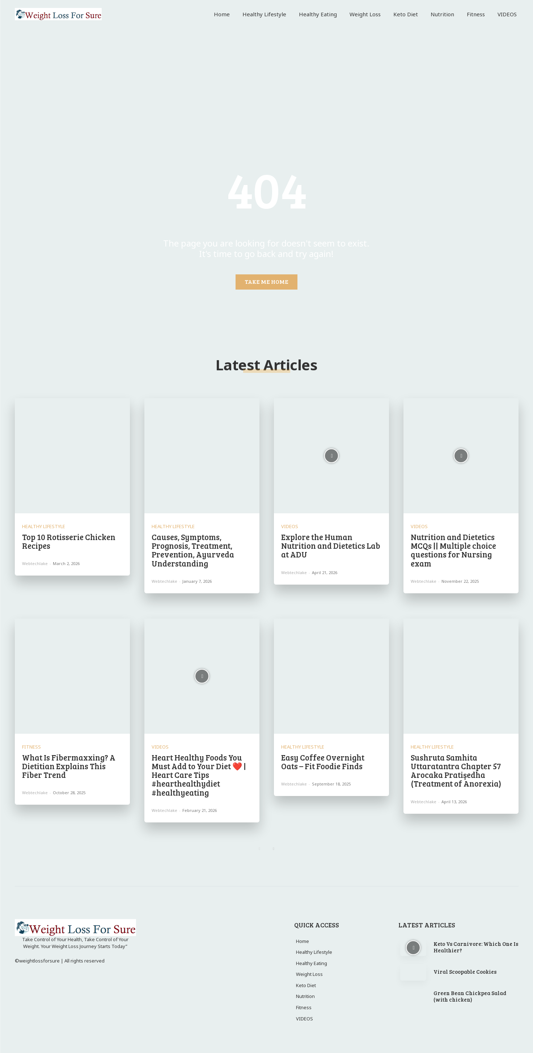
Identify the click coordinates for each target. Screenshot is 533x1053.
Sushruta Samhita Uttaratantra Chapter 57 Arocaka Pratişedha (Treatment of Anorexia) (456, 770)
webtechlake (35, 563)
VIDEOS (289, 526)
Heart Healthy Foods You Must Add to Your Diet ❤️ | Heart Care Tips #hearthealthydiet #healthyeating (199, 775)
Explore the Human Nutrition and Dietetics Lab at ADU (330, 545)
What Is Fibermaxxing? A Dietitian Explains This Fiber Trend (68, 766)
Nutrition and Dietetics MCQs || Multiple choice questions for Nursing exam (453, 550)
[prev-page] (259, 849)
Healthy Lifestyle (43, 526)
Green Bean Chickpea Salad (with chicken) (469, 996)
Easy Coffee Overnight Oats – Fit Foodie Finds (322, 761)
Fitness (31, 747)
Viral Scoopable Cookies (464, 971)
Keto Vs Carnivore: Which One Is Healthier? (475, 947)
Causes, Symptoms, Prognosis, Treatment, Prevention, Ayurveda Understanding (193, 550)
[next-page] (273, 849)
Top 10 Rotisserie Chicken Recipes (68, 541)
